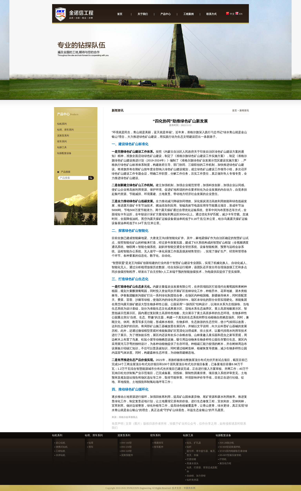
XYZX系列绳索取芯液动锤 (233, 451)
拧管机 (223, 459)
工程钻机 (60, 451)
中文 (232, 14)
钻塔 (91, 442)
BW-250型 (126, 447)
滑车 (91, 447)
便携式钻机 (62, 447)
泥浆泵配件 (127, 455)
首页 (119, 14)
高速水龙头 (193, 463)
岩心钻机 (60, 442)
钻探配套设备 (64, 153)
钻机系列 (62, 123)
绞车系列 (62, 141)
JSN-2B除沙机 (226, 442)
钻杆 (189, 447)
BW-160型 (126, 442)
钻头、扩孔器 (194, 442)
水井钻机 (60, 455)
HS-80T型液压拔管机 (230, 455)
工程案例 (188, 14)
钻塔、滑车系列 (65, 129)
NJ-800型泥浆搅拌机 (229, 447)
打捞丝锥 (191, 459)
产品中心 (165, 14)
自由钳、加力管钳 (196, 475)
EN (240, 14)
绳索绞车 (158, 442)
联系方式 (211, 14)
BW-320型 (126, 451)
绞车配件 (158, 447)
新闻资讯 (244, 110)
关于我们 (143, 14)
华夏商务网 (189, 488)
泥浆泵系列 (63, 135)
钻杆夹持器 (193, 479)
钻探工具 (62, 147)
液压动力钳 (225, 463)
